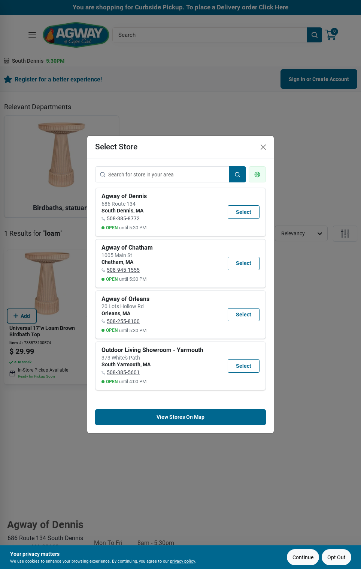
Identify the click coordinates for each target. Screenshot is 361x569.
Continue (302, 557)
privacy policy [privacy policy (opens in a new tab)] (182, 561)
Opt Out (336, 557)
